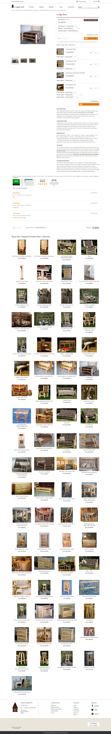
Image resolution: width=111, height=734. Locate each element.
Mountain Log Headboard (89, 472)
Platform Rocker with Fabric (66, 524)
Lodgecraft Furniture (54, 732)
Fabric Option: (60, 94)
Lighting (41, 7)
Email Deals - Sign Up (18, 1)
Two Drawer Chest (71, 49)
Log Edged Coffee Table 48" (44, 424)
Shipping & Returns (55, 707)
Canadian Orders (54, 710)
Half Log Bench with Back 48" (67, 376)
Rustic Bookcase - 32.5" (22, 549)
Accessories (71, 7)
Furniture (31, 7)
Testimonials (76, 710)
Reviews (75, 714)
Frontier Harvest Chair (66, 305)
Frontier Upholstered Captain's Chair (89, 329)
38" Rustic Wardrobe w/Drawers (22, 256)
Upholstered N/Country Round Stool (22, 668)
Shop (91, 20)
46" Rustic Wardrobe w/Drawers (44, 256)
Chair (89, 256)
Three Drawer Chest (71, 61)
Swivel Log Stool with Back (22, 620)
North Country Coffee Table (44, 498)
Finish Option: (61, 26)
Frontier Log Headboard (44, 327)
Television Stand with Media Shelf (67, 620)
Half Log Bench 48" (71, 84)
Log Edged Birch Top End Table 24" (21, 425)
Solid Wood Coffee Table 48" (21, 596)
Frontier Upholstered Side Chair (21, 353)
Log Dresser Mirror (89, 401)
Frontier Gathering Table (44, 305)
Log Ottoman (89, 424)
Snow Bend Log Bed (67, 572)
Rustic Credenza (89, 549)
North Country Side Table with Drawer (89, 499)
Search (98, 7)
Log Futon (67, 422)
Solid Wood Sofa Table (89, 596)
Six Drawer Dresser (44, 571)
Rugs (61, 7)
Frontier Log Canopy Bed (21, 328)
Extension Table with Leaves (44, 281)
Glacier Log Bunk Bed (66, 353)
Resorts (52, 712)
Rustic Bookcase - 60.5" (44, 549)
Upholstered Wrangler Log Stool (66, 667)
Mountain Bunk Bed (89, 450)
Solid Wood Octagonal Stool (44, 596)
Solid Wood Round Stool (67, 596)
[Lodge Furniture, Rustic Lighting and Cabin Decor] (18, 6)
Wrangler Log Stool (89, 667)
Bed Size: (60, 28)
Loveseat (66, 450)
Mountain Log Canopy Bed (67, 471)
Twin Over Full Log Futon (44, 643)
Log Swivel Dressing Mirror (22, 450)
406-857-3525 (24, 705)
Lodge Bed (89, 377)
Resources (76, 712)
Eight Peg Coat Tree (22, 281)
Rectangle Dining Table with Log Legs (89, 524)
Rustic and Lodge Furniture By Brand (31, 10)
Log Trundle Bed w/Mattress (44, 448)
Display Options (30, 227)
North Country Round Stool (67, 498)
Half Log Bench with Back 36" (44, 376)
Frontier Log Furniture (55, 10)
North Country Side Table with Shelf (75, 72)
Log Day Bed (67, 400)
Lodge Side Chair (22, 397)
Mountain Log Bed (44, 472)
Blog (75, 705)
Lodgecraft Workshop (44, 10)
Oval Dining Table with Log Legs (44, 524)
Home (13, 10)
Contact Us (53, 705)
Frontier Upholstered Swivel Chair (44, 353)
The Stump (89, 620)
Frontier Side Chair (66, 328)
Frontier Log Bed (89, 305)
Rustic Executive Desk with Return (22, 572)
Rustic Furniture (18, 10)
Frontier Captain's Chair (22, 305)
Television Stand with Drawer (44, 620)
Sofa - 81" (89, 571)
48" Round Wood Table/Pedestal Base (67, 257)
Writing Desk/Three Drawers (21, 692)
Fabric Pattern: (61, 97)
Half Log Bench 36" (89, 353)
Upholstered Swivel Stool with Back (44, 668)
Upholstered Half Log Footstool (89, 637)
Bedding (51, 7)
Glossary (76, 707)
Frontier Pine (63, 10)
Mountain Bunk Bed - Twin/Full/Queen (22, 474)
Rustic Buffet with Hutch (67, 549)
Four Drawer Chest (66, 281)
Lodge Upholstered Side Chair (44, 401)
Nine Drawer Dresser (22, 496)
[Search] (87, 7)
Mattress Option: (62, 30)
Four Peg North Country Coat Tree (89, 281)
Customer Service (82, 1)
